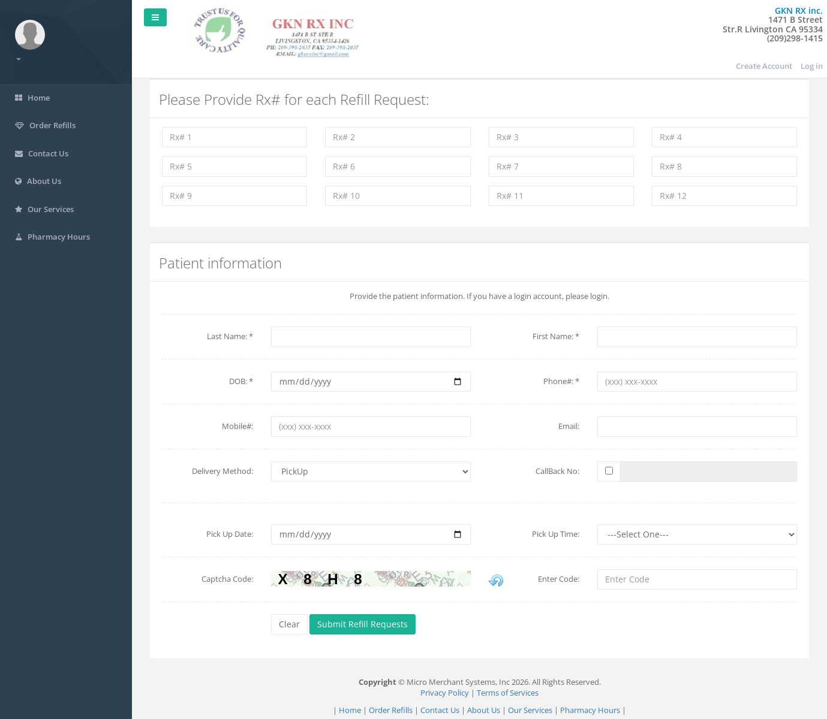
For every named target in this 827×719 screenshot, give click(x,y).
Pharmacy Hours (590, 710)
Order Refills (391, 710)
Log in (812, 66)
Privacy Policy (444, 692)
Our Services (530, 710)
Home (350, 710)
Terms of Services (508, 692)
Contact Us (439, 710)
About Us (483, 710)
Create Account (764, 66)
